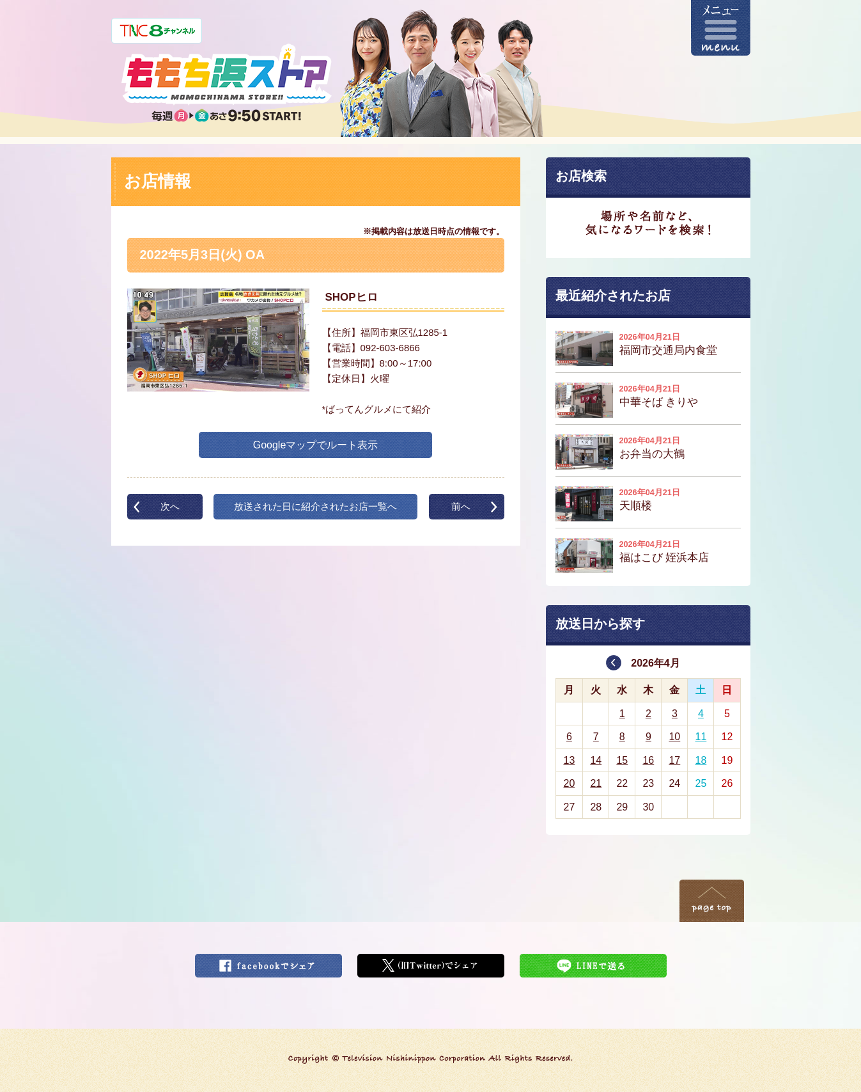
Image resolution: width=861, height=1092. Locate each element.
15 (622, 760)
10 (674, 736)
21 (595, 783)
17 (674, 760)
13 (569, 760)
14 (595, 760)
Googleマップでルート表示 (315, 444)
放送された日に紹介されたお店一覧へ (315, 506)
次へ (170, 506)
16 (648, 760)
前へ (460, 506)
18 (701, 760)
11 (701, 736)
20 (569, 783)
